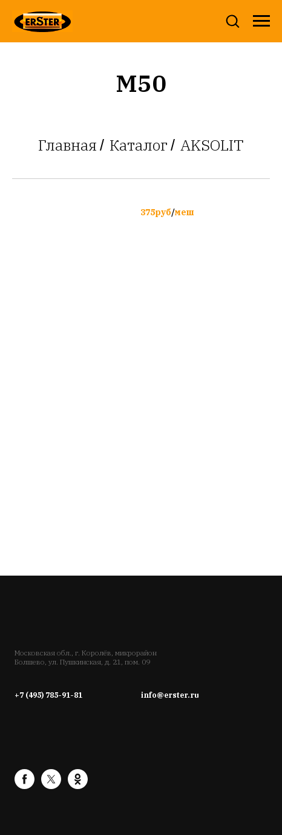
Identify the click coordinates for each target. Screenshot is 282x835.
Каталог (139, 145)
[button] (232, 20)
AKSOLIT (212, 145)
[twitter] (51, 786)
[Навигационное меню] (261, 21)
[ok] (78, 786)
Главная (67, 145)
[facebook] (24, 786)
